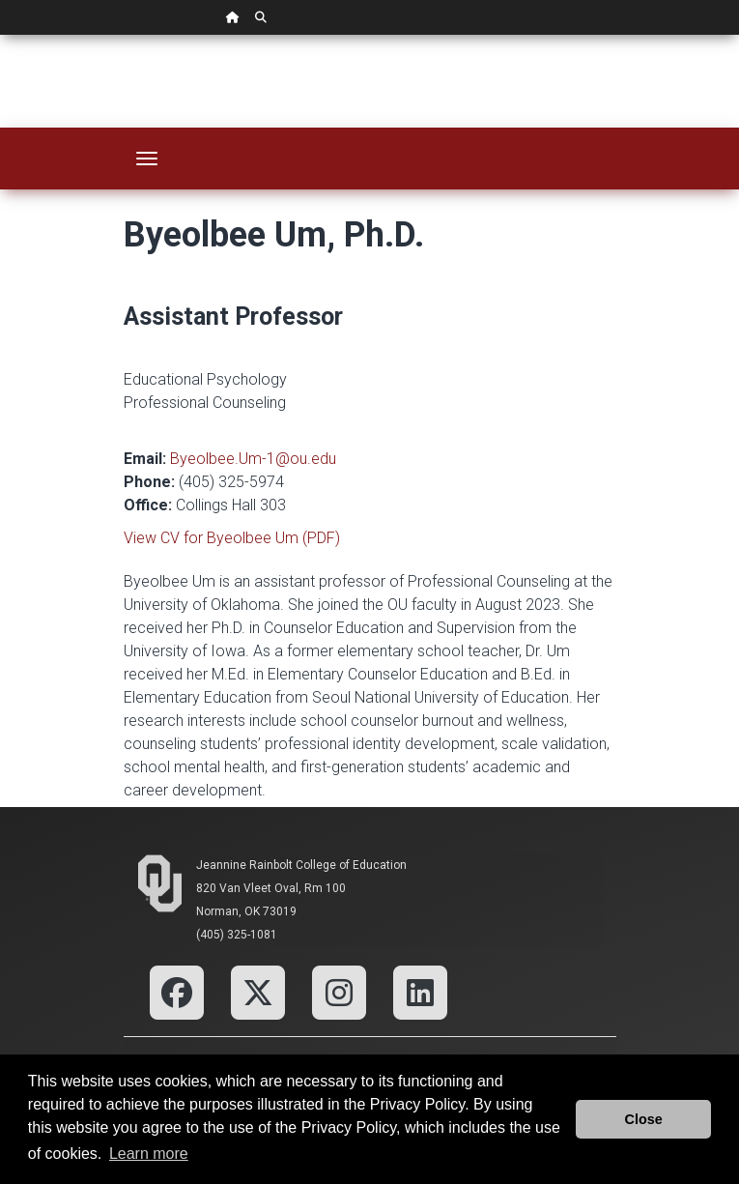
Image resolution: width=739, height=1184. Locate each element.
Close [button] (644, 1119)
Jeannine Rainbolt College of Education (301, 865)
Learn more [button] (148, 1153)
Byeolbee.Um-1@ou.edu (253, 458)
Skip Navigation (0, 35)
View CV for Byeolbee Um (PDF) (232, 538)
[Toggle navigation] (147, 158)
